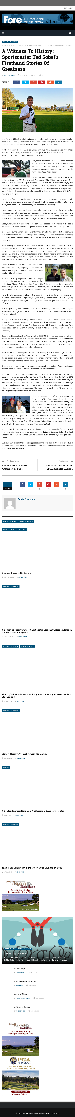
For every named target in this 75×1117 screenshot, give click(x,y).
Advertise (55, 1113)
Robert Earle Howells (23, 998)
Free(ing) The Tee (15, 953)
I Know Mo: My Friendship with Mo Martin (24, 754)
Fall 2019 (6, 529)
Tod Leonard (23, 637)
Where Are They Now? (27, 646)
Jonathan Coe (21, 872)
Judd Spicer (21, 701)
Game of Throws (21, 994)
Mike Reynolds (21, 1011)
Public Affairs (17, 949)
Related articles (9, 522)
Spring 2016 (14, 824)
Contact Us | (47, 1113)
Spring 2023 (13, 42)
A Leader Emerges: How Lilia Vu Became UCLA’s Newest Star (33, 811)
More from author (25, 522)
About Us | (38, 1113)
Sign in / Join (68, 8)
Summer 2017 (15, 710)
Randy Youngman (9, 75)
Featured (8, 949)
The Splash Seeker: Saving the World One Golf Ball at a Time (32, 867)
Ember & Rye (19, 968)
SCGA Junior (22, 529)
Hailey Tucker (23, 577)
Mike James (19, 815)
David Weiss (20, 972)
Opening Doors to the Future (16, 573)
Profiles (5, 42)
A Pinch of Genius (22, 1007)
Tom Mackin (19, 985)
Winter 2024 (15, 586)
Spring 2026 (27, 949)
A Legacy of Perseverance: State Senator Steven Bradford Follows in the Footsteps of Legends (37, 631)
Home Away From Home (25, 981)
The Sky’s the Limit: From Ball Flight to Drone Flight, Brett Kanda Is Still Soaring (37, 695)
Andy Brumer (21, 758)
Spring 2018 (14, 646)
